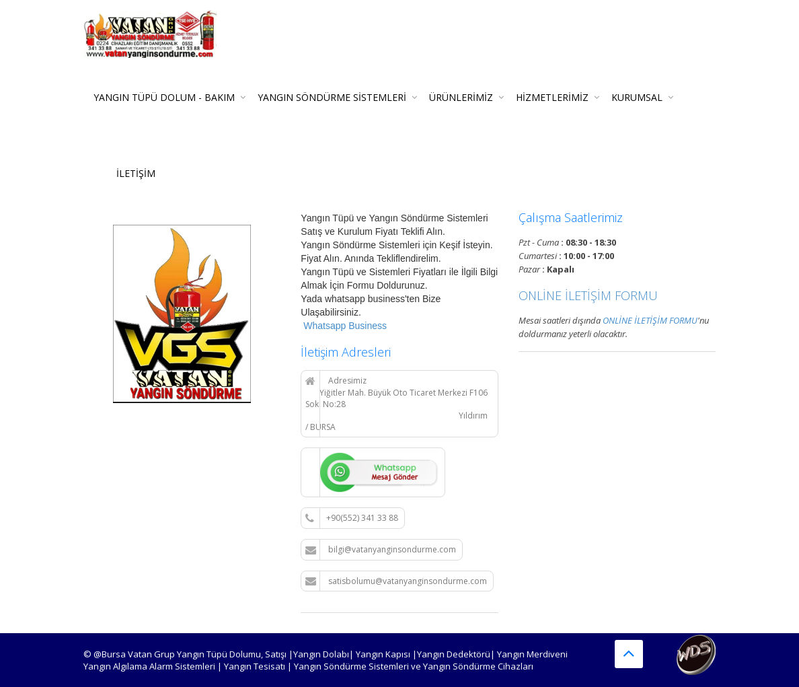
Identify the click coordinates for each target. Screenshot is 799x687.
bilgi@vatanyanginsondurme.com (380, 550)
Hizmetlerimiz (552, 97)
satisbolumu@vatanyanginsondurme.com (396, 581)
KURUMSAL (636, 97)
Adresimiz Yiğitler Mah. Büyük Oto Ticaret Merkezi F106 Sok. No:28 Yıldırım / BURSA (396, 404)
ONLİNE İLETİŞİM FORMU (588, 295)
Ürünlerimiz (461, 97)
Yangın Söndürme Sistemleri (332, 97)
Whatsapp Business (344, 325)
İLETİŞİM (135, 173)
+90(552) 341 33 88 (351, 518)
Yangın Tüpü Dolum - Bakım (164, 97)
